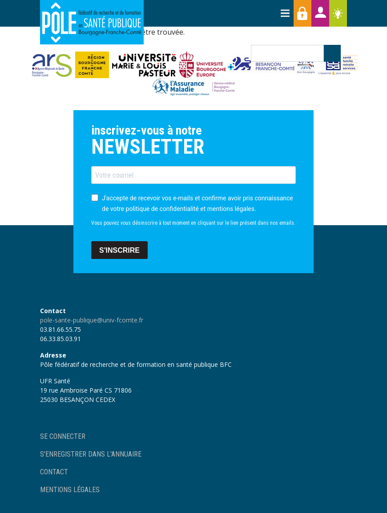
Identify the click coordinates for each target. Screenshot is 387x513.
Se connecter (62, 436)
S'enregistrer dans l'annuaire (90, 454)
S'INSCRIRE (119, 250)
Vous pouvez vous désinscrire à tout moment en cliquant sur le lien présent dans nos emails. (193, 223)
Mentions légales (70, 489)
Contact (54, 472)
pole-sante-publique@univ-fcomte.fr (91, 320)
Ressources (338, 13)
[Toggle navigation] (285, 13)
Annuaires (320, 13)
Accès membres (302, 13)
